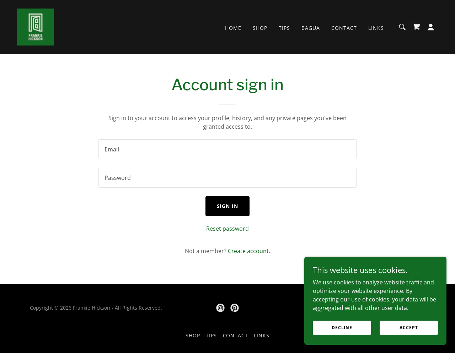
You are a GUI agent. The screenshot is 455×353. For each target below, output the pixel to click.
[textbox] (227, 149)
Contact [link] (344, 28)
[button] (431, 27)
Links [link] (376, 28)
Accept (409, 328)
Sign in (228, 206)
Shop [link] (260, 28)
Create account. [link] (249, 251)
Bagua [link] (310, 28)
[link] (35, 26)
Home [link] (233, 28)
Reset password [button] (227, 228)
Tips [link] (284, 28)
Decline (342, 328)
